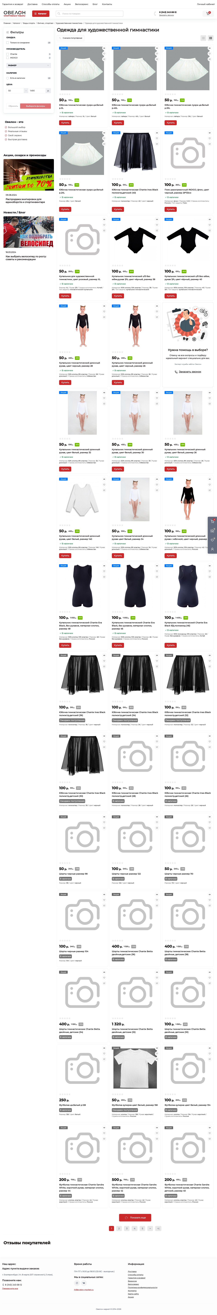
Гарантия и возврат (12, 4)
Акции (67, 4)
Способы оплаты (50, 4)
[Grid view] (211, 38)
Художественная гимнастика (69, 23)
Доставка (32, 4)
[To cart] (65, 122)
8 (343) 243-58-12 (167, 12)
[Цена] (15, 90)
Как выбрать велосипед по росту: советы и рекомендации (26, 258)
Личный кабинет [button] (206, 4)
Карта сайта (133, 1294)
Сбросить (13, 106)
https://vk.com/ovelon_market (84, 1283)
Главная (7, 23)
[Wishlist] (104, 53)
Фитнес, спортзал (45, 23)
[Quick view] (104, 48)
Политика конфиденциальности (142, 1287)
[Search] (59, 14)
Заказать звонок (166, 15)
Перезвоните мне (10, 1288)
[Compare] (104, 59)
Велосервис (81, 4)
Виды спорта (29, 23)
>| (158, 1228)
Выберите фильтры (35, 106)
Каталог (16, 23)
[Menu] (40, 13)
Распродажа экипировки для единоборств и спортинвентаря (25, 201)
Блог (95, 4)
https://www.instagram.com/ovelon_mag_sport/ (77, 1283)
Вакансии (132, 1281)
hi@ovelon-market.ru (84, 1290)
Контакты (107, 4)
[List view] (203, 38)
